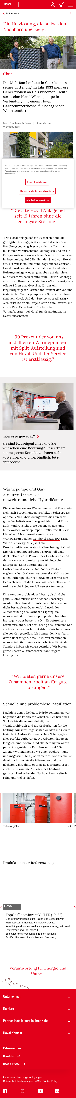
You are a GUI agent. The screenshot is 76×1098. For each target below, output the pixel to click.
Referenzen (13, 1048)
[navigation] (70, 4)
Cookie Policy (50, 1081)
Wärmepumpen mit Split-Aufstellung (45, 294)
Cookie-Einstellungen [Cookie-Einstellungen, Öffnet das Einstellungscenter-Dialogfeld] (37, 182)
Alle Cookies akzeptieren (38, 200)
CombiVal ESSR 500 (46, 538)
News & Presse (15, 1064)
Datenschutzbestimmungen (18, 1081)
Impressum (9, 1077)
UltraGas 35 (11, 534)
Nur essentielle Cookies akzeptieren (37, 191)
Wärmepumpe (41, 508)
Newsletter (12, 1056)
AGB (38, 1081)
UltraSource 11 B (52, 530)
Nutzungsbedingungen (29, 1077)
